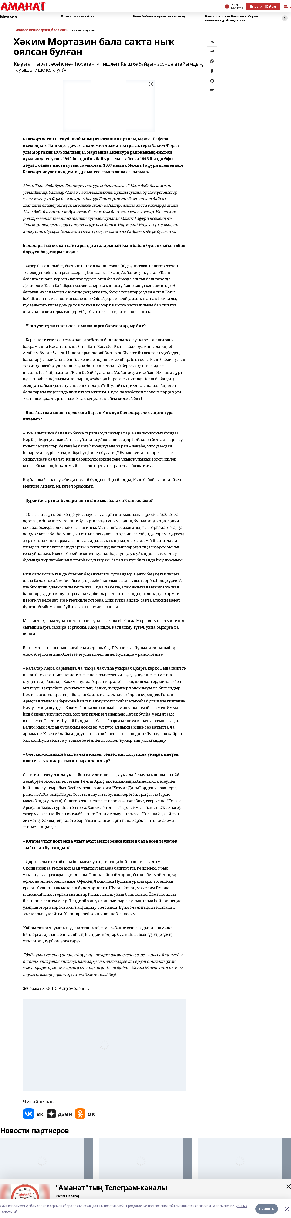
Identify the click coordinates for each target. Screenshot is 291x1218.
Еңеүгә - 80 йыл (263, 6)
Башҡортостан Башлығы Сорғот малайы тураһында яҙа (232, 18)
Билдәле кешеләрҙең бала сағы (41, 30)
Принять (266, 1208)
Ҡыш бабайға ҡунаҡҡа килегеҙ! (159, 16)
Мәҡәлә (8, 17)
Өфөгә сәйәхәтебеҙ (77, 16)
